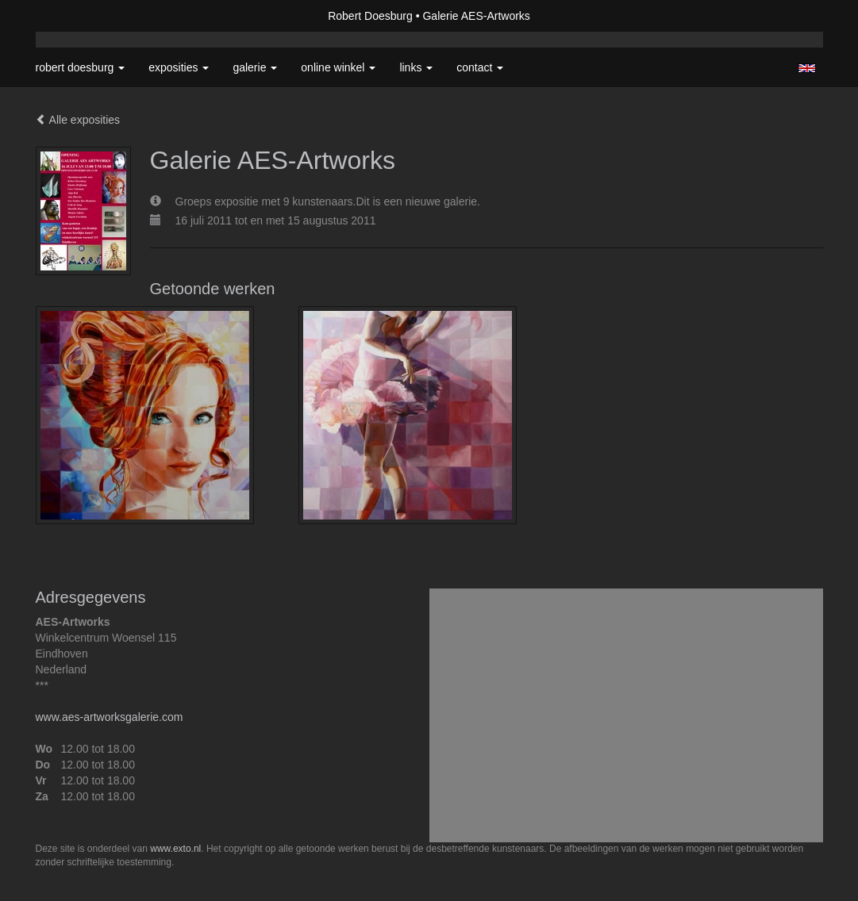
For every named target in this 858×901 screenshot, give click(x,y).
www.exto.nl (175, 848)
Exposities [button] (178, 67)
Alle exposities (78, 119)
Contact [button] (479, 67)
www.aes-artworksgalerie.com (109, 717)
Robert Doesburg (370, 16)
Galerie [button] (255, 67)
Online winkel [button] (338, 67)
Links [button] (416, 67)
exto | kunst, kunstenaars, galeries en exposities (80, 16)
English (807, 68)
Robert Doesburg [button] (80, 67)
